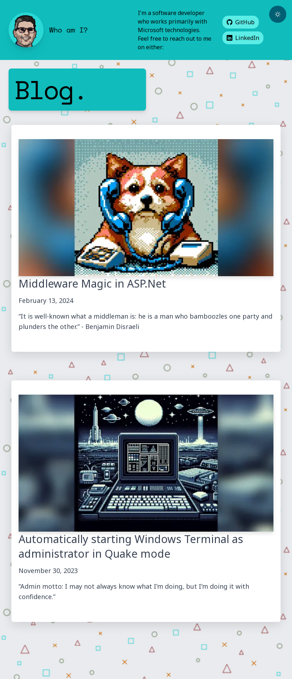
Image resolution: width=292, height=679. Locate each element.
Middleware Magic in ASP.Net (92, 283)
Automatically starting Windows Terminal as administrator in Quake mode (131, 546)
